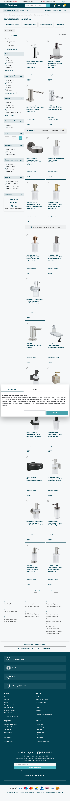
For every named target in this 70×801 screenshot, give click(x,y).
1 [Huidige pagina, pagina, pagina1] (39, 591)
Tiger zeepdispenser (52, 604)
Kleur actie (11, 149)
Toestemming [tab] (12, 389)
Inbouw (10, 105)
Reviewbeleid (8, 713)
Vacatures (39, 730)
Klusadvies (39, 710)
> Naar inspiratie (9, 742)
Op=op (10, 152)
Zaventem (11, 171)
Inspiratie (23, 10)
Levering (7, 177)
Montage (7, 99)
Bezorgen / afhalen (9, 705)
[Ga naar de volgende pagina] (56, 591)
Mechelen (11, 167)
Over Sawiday (40, 727)
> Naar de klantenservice (11, 717)
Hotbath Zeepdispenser (32, 607)
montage (10, 116)
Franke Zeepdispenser (10, 612)
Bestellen (6, 700)
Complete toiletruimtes (10, 727)
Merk (6, 54)
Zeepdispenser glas (52, 617)
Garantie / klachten (9, 710)
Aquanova (11, 58)
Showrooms (47, 10)
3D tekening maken (41, 702)
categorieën (11, 50)
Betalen (6, 702)
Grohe (10, 63)
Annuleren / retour (9, 708)
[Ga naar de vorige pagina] (35, 591)
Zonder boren (10, 121)
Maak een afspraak (41, 697)
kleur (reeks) (11, 93)
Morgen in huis (12, 181)
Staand (10, 108)
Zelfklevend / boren (14, 112)
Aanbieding (8, 145)
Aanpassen (34, 413)
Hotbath (10, 65)
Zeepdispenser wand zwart (54, 631)
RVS (9, 85)
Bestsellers (8, 194)
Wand (10, 110)
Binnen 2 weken (13, 189)
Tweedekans (12, 154)
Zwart (10, 90)
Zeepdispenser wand (52, 629)
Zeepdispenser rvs (51, 626)
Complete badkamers (10, 724)
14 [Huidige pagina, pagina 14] (45, 591)
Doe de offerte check (42, 700)
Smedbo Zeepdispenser (32, 617)
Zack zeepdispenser (52, 614)
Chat (10, 677)
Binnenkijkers (8, 732)
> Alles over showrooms (43, 742)
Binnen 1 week (13, 186)
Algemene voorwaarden (27, 792)
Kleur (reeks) (10, 76)
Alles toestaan (57, 413)
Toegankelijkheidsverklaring (54, 792)
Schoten (10, 169)
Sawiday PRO (40, 732)
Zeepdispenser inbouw (53, 624)
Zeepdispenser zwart (52, 634)
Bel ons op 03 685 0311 (16, 686)
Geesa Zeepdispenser (10, 619)
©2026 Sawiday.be (12, 792)
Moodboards (7, 730)
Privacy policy (40, 792)
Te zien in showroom (11, 160)
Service (6, 693)
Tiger (10, 68)
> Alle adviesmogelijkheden (44, 714)
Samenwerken (40, 738)
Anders (10, 103)
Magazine (7, 735)
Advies (29, 10)
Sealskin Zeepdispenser (32, 614)
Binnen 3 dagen (12, 184)
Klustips (38, 708)
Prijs (6, 133)
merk (9, 71)
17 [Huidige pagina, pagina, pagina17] (51, 591)
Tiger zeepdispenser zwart (54, 607)
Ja (9, 125)
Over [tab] (57, 389)
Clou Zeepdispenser (10, 604)
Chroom (10, 80)
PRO (65, 10)
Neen (10, 128)
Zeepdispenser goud (52, 619)
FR (62, 1)
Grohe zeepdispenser (10, 622)
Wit (9, 88)
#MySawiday (8, 738)
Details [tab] (35, 389)
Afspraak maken (57, 10)
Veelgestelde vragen (15, 659)
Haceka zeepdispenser (32, 604)
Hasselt (10, 164)
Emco (10, 60)
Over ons (39, 720)
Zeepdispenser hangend (53, 621)
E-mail (11, 668)
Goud (10, 83)
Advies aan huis (40, 705)
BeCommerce (40, 735)
